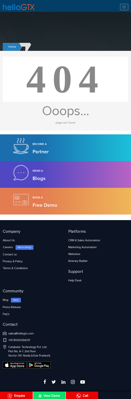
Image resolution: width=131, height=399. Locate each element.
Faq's (6, 314)
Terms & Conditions (15, 268)
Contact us (10, 254)
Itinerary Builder (78, 260)
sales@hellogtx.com (21, 333)
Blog (12, 299)
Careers (18, 247)
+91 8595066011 (19, 340)
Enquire (16, 396)
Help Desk (75, 280)
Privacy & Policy (13, 261)
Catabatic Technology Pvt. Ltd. (29, 351)
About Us (9, 240)
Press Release (12, 307)
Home (12, 46)
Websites (74, 254)
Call (82, 396)
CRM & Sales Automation (84, 240)
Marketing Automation (82, 247)
